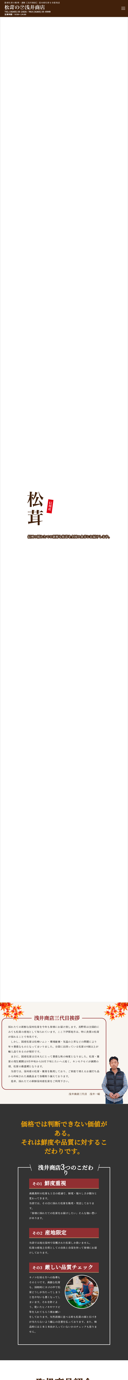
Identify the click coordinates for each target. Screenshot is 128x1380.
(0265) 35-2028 (18, 11)
